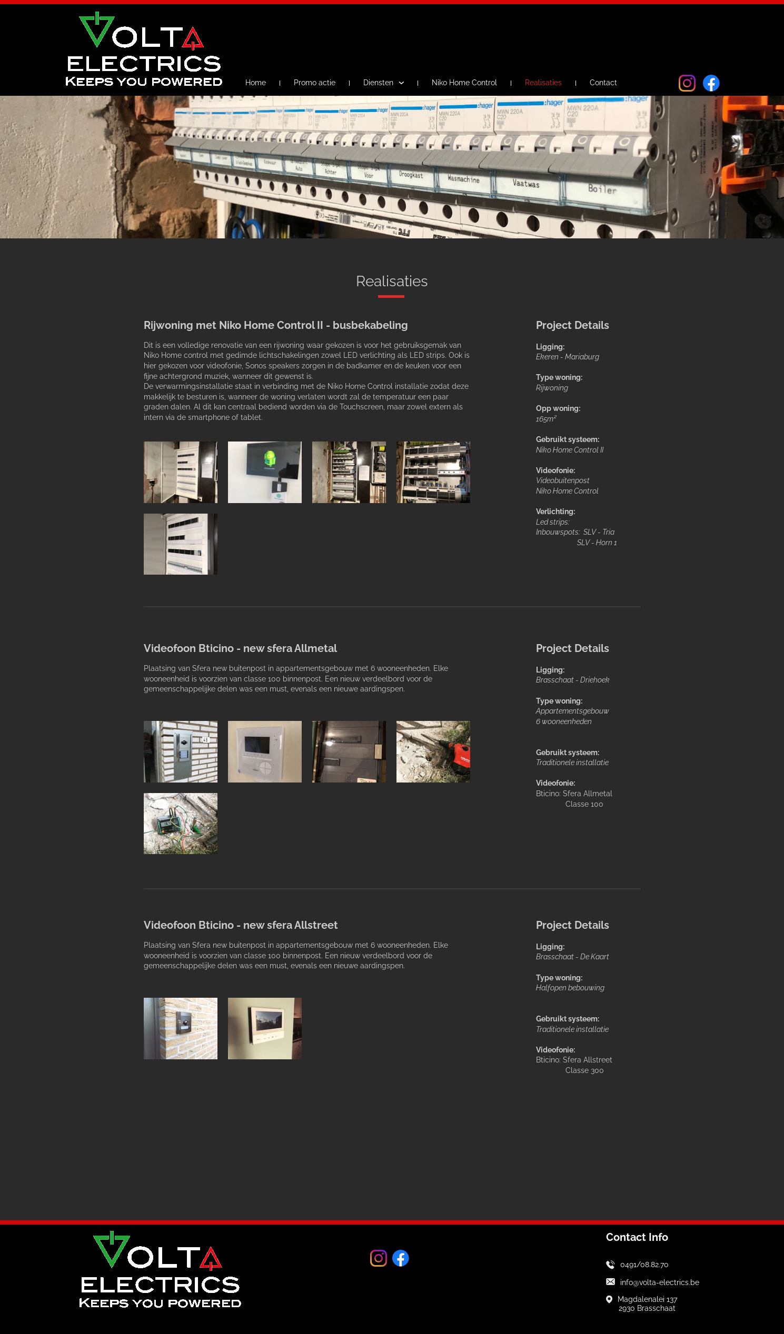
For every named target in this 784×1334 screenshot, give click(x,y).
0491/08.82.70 (644, 1264)
